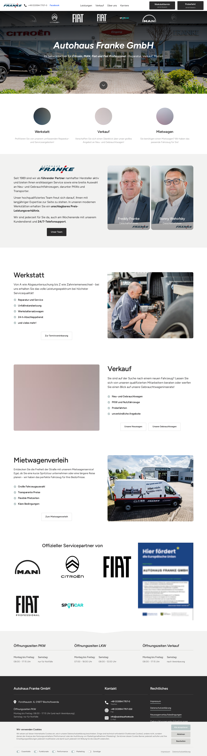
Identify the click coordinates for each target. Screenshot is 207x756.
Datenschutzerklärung (181, 752)
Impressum (165, 752)
